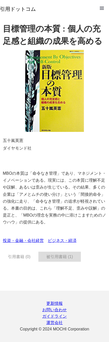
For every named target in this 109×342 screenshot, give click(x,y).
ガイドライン (54, 316)
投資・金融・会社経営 (23, 240)
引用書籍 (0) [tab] (19, 257)
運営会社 (54, 322)
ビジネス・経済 (62, 240)
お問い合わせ (54, 310)
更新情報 (54, 303)
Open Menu (102, 8)
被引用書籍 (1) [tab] (59, 257)
